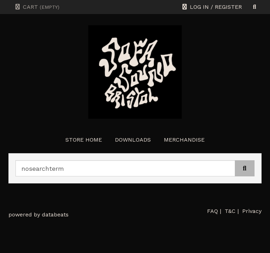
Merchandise (184, 139)
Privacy (252, 211)
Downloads (133, 139)
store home (83, 139)
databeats (55, 214)
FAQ (212, 211)
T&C (230, 211)
